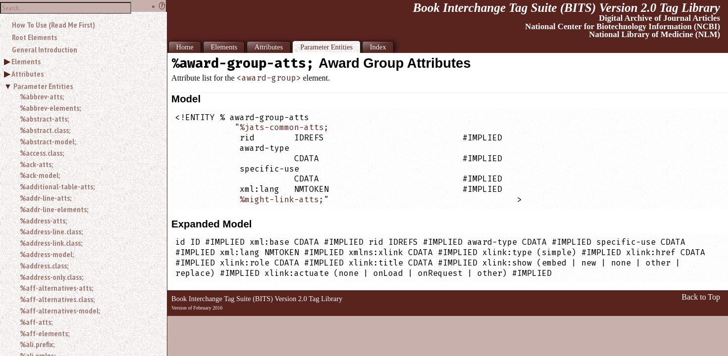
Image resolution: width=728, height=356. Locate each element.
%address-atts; (43, 220)
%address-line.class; (51, 231)
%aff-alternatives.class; (57, 299)
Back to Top (700, 297)
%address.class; (44, 265)
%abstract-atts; (44, 119)
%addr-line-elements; (54, 209)
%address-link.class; (51, 243)
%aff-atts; (36, 322)
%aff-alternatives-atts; (56, 288)
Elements (26, 61)
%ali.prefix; (37, 344)
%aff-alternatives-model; (60, 310)
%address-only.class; (51, 277)
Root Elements (34, 37)
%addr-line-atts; (45, 198)
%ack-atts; (36, 164)
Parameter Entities (43, 86)
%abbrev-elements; (50, 108)
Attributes (27, 74)
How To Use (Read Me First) (53, 25)
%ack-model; (40, 175)
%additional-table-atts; (57, 186)
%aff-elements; (44, 333)
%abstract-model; (48, 141)
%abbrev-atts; (42, 96)
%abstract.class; (45, 130)
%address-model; (47, 254)
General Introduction (44, 49)
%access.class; (42, 153)
